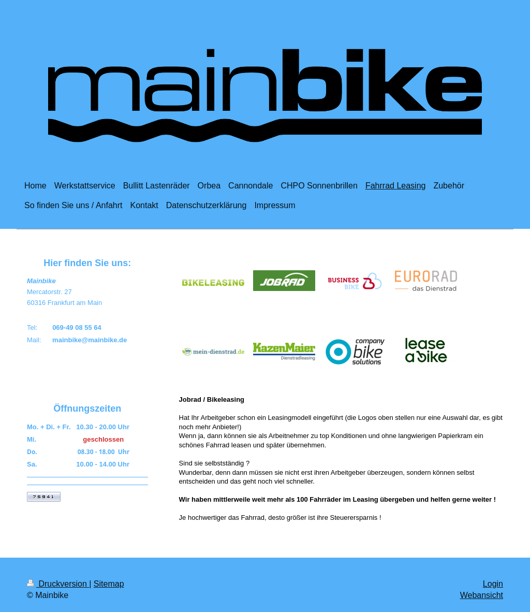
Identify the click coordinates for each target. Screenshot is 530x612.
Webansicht (481, 595)
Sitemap (109, 583)
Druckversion (58, 583)
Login (493, 583)
